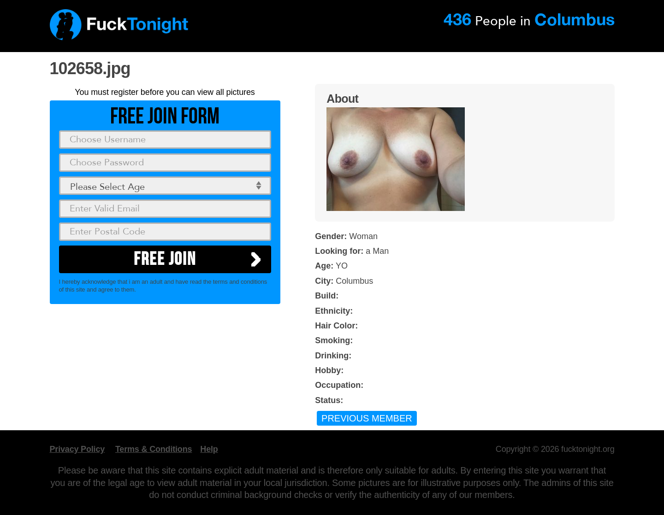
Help (209, 449)
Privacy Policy (77, 449)
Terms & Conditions (153, 449)
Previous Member (366, 418)
